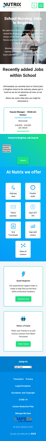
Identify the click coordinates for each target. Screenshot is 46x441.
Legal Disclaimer (23, 386)
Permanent (7, 146)
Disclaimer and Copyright (23, 393)
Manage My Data (23, 413)
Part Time (7, 151)
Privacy (29, 379)
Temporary (7, 149)
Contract (7, 148)
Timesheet (18, 379)
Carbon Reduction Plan (23, 406)
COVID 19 (23, 400)
